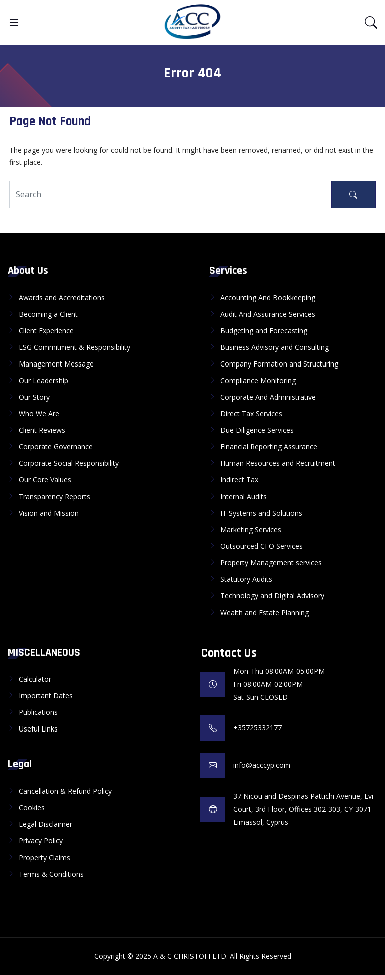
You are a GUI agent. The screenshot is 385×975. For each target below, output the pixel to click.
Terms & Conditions (51, 874)
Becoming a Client (48, 314)
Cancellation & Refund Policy (65, 791)
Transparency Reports (54, 496)
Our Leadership (43, 380)
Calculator (35, 679)
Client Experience (46, 330)
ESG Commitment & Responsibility (74, 347)
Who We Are (39, 413)
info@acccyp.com (261, 765)
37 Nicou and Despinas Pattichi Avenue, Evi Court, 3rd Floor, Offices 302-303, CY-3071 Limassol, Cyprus (303, 809)
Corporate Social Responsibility (69, 463)
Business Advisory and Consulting (274, 347)
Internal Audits (243, 496)
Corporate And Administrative (268, 397)
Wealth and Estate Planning (264, 612)
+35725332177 (257, 728)
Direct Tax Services (251, 413)
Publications (38, 712)
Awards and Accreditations (62, 297)
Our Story (34, 397)
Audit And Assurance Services (267, 314)
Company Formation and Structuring (279, 364)
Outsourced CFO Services (261, 546)
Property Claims (44, 857)
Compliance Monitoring (258, 380)
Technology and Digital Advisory (272, 595)
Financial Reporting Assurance (268, 446)
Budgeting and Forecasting (263, 330)
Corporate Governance (56, 446)
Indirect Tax (239, 479)
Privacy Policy (41, 840)
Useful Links (38, 729)
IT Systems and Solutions (261, 513)
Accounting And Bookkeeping (267, 297)
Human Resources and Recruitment (277, 463)
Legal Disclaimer (45, 824)
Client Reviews (42, 430)
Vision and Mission (49, 513)
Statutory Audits (246, 579)
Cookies (32, 807)
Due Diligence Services (257, 430)
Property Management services (271, 562)
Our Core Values (45, 479)
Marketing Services (250, 529)
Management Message (56, 364)
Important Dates (46, 695)
